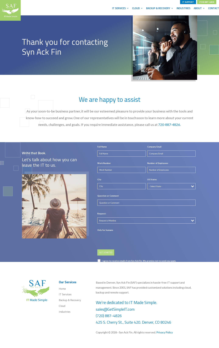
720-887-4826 (169, 124)
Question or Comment (108, 196)
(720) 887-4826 (206, 1)
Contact (213, 8)
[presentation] (120, 240)
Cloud (136, 8)
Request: (101, 213)
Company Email (154, 147)
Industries (183, 8)
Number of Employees (157, 163)
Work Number (104, 163)
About (198, 8)
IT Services (119, 8)
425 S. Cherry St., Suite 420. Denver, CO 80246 (134, 322)
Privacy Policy (164, 332)
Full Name (102, 147)
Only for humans (105, 230)
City (99, 179)
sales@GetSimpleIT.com (115, 309)
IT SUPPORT (188, 1)
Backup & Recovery (158, 8)
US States (152, 179)
